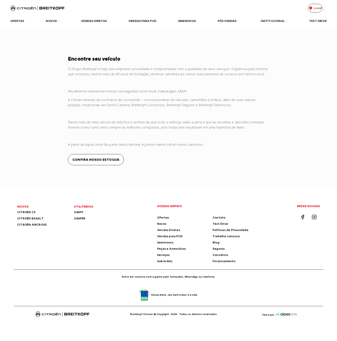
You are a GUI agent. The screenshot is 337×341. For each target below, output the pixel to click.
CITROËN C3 (26, 212)
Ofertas (163, 217)
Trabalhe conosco (226, 236)
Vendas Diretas (168, 230)
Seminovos (165, 242)
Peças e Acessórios (171, 249)
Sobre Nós (164, 261)
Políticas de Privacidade (230, 230)
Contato (219, 217)
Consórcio (220, 255)
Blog (216, 242)
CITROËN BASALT (30, 218)
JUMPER (79, 218)
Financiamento (224, 261)
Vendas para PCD (169, 236)
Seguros (219, 249)
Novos (161, 224)
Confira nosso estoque (95, 160)
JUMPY (78, 212)
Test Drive (220, 224)
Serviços (163, 255)
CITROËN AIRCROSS (32, 224)
